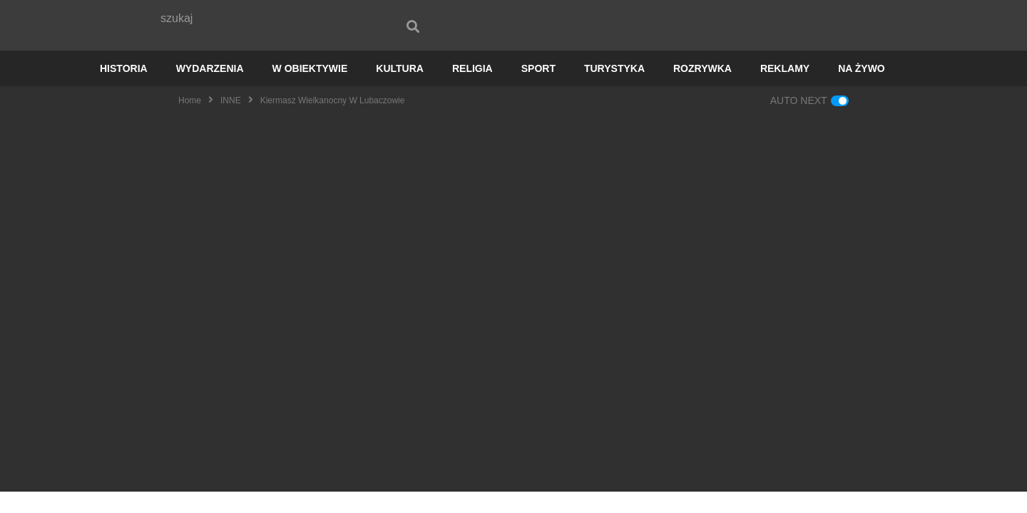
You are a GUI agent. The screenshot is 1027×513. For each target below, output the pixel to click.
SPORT (538, 89)
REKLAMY (784, 89)
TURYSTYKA (614, 89)
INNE (230, 122)
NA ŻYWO (861, 89)
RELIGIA (472, 89)
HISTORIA (124, 89)
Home (189, 122)
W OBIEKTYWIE (310, 89)
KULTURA (400, 89)
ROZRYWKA (702, 89)
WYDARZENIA (210, 89)
